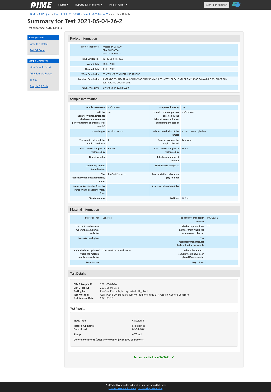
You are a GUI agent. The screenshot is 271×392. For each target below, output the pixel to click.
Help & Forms (118, 4)
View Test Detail (39, 44)
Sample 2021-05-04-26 (95, 14)
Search (63, 4)
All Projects (45, 14)
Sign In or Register (216, 4)
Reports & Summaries (88, 4)
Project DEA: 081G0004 (67, 14)
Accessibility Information (150, 388)
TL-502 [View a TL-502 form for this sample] (33, 80)
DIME (33, 14)
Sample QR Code (39, 86)
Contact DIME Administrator (122, 388)
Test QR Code (37, 50)
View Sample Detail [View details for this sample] (40, 67)
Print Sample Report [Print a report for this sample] (41, 73)
